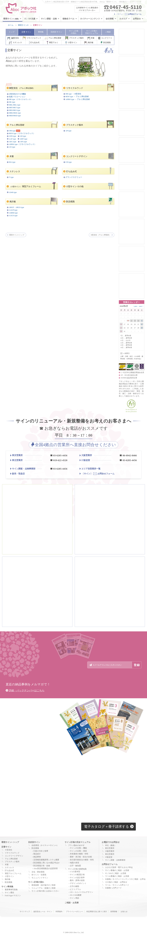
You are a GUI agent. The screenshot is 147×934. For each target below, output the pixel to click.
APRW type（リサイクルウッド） (22, 144)
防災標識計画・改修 (41, 866)
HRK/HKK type (15, 113)
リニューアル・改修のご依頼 (43, 888)
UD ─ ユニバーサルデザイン (81, 892)
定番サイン (6, 847)
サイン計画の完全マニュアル (77, 842)
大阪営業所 (86, 455)
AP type (68, 131)
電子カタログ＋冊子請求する (109, 826)
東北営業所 (16, 460)
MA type (12, 162)
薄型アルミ (52, 42)
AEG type (12, 142)
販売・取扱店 (17, 473)
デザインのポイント (78, 883)
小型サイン (71, 42)
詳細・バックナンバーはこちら (25, 690)
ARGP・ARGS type (16, 207)
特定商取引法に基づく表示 (96, 912)
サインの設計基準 (77, 878)
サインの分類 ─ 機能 (78, 848)
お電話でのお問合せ (111, 842)
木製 (91, 38)
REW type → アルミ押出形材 (77, 97)
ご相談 (108, 32)
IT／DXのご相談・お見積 (115, 873)
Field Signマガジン (13, 896)
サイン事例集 (7, 886)
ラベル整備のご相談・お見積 (117, 876)
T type (11, 177)
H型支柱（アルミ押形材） (101, 235)
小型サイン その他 (88, 186)
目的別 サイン (56, 32)
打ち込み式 (34, 42)
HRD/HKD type (15, 116)
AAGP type (13, 210)
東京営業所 (16, 455)
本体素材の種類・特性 (79, 854)
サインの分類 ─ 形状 (78, 851)
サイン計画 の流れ (73, 32)
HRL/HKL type (14, 105)
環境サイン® (23, 25)
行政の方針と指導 (40, 851)
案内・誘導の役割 (77, 880)
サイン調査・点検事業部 (22, 468)
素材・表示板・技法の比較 (81, 857)
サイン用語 (74, 898)
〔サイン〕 (127, 14)
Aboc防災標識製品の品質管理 (45, 869)
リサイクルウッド (32, 38)
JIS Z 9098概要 (75, 895)
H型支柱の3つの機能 (17, 94)
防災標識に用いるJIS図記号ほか (46, 863)
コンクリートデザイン (88, 156)
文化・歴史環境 (38, 872)
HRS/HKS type (14, 110)
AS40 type (13, 192)
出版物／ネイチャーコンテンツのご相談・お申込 (125, 879)
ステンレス (15, 42)
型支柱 (13, 38)
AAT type (12, 139)
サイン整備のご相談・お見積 (117, 870)
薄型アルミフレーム (31, 186)
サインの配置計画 (77, 875)
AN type (12, 147)
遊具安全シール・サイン (42, 912)
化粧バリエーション (17, 97)
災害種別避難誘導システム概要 (46, 860)
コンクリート (105, 38)
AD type (23, 136)
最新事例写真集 (11, 890)
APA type (23, 142)
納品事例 (37, 857)
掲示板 (89, 42)
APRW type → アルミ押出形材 (78, 99)
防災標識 (106, 42)
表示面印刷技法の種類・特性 (82, 860)
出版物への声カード (113, 888)
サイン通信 (9, 893)
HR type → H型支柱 (73, 94)
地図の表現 (74, 863)
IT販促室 (85, 460)
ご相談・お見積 (72, 902)
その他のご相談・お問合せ (116, 882)
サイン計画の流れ (36, 882)
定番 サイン (26, 32)
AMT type (23, 139)
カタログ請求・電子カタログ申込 (119, 867)
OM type (12, 131)
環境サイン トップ (16, 235)
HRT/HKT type (14, 108)
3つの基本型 (75, 872)
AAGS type (13, 216)
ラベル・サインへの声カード (117, 885)
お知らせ (124, 912)
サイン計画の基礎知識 (77, 869)
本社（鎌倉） (110, 845)
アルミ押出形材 (53, 38)
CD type (69, 162)
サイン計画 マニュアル (91, 32)
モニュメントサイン (40, 878)
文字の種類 (74, 886)
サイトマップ (25, 912)
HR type (20, 99)
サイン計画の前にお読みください (45, 891)
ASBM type (13, 213)
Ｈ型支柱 (8, 850)
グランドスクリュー (74, 177)
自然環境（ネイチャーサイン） (45, 845)
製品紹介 (37, 854)
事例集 (41, 32)
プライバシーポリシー (74, 912)
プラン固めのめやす (76, 845)
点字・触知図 (75, 866)
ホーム (10, 25)
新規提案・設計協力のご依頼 (43, 885)
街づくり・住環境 (39, 875)
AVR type (12, 136)
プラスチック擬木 (74, 38)
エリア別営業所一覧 (90, 468)
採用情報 (113, 912)
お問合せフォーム (97, 473)
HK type (12, 102)
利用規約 (59, 912)
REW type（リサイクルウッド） (22, 133)
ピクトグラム (75, 889)
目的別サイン (34, 842)
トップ (11, 32)
